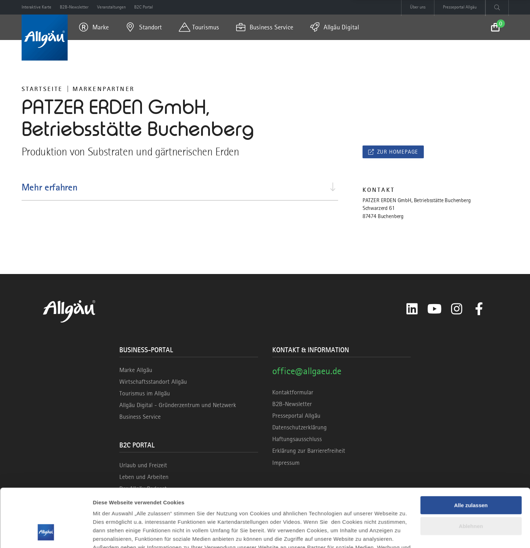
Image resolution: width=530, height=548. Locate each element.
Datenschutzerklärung (299, 427)
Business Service (140, 416)
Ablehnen (471, 476)
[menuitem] (94, 27)
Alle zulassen (471, 455)
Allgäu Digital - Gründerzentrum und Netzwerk (177, 405)
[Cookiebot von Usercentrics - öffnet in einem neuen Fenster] (46, 534)
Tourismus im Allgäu (144, 393)
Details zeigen (111, 534)
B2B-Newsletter (292, 403)
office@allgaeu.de (306, 370)
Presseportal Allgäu (296, 415)
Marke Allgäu (135, 369)
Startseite (42, 88)
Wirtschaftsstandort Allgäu (153, 381)
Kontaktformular (292, 392)
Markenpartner (104, 88)
